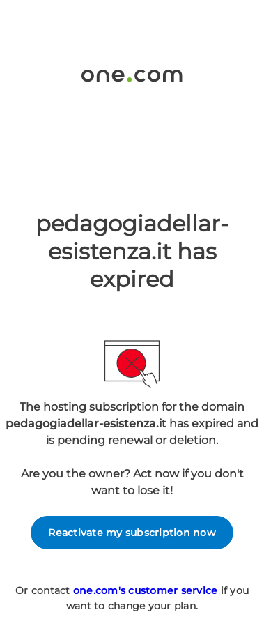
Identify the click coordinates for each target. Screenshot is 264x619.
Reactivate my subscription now (132, 532)
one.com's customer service (145, 590)
